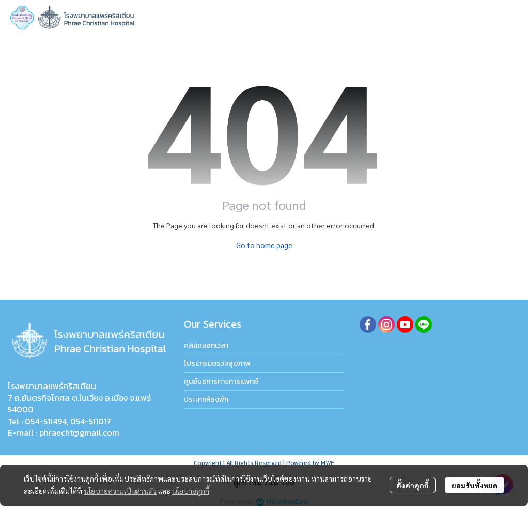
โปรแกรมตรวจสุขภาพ (217, 363)
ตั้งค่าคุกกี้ (412, 485)
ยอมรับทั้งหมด (475, 485)
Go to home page (264, 245)
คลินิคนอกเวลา (206, 345)
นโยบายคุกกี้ (190, 491)
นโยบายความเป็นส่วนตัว (120, 491)
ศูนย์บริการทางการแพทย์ (221, 381)
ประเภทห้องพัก (206, 399)
